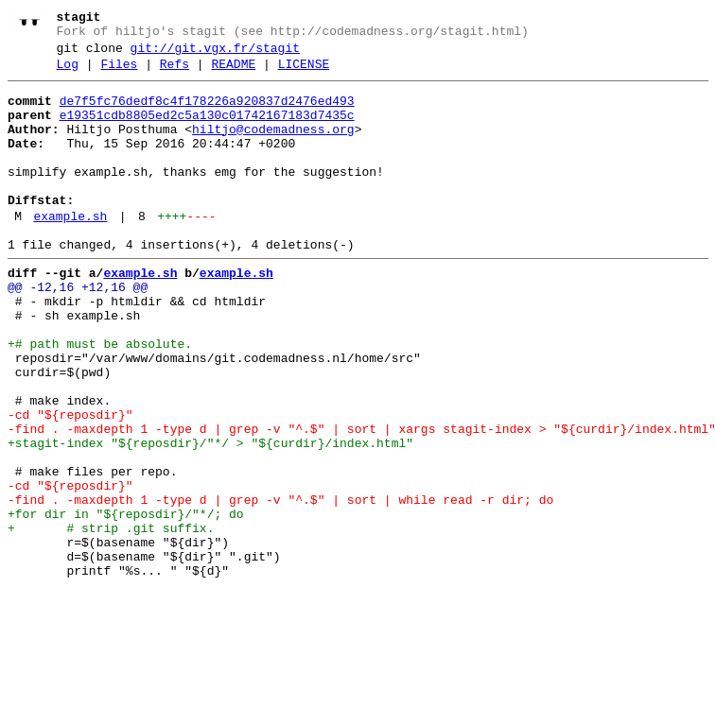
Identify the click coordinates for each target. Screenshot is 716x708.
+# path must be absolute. (100, 397)
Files (118, 72)
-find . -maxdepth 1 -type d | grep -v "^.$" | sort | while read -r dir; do (280, 585)
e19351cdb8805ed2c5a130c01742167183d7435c (207, 129)
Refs (174, 72)
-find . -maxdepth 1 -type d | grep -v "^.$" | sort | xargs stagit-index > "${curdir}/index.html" (362, 500)
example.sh (70, 250)
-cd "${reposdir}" (70, 483)
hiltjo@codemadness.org (273, 146)
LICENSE (304, 72)
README (233, 72)
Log (68, 72)
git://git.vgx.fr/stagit (215, 53)
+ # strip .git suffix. (111, 619)
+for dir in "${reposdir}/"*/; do (126, 602)
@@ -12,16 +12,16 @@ (78, 329)
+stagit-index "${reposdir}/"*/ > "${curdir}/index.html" (210, 517)
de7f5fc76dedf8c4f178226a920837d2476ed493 (207, 112)
